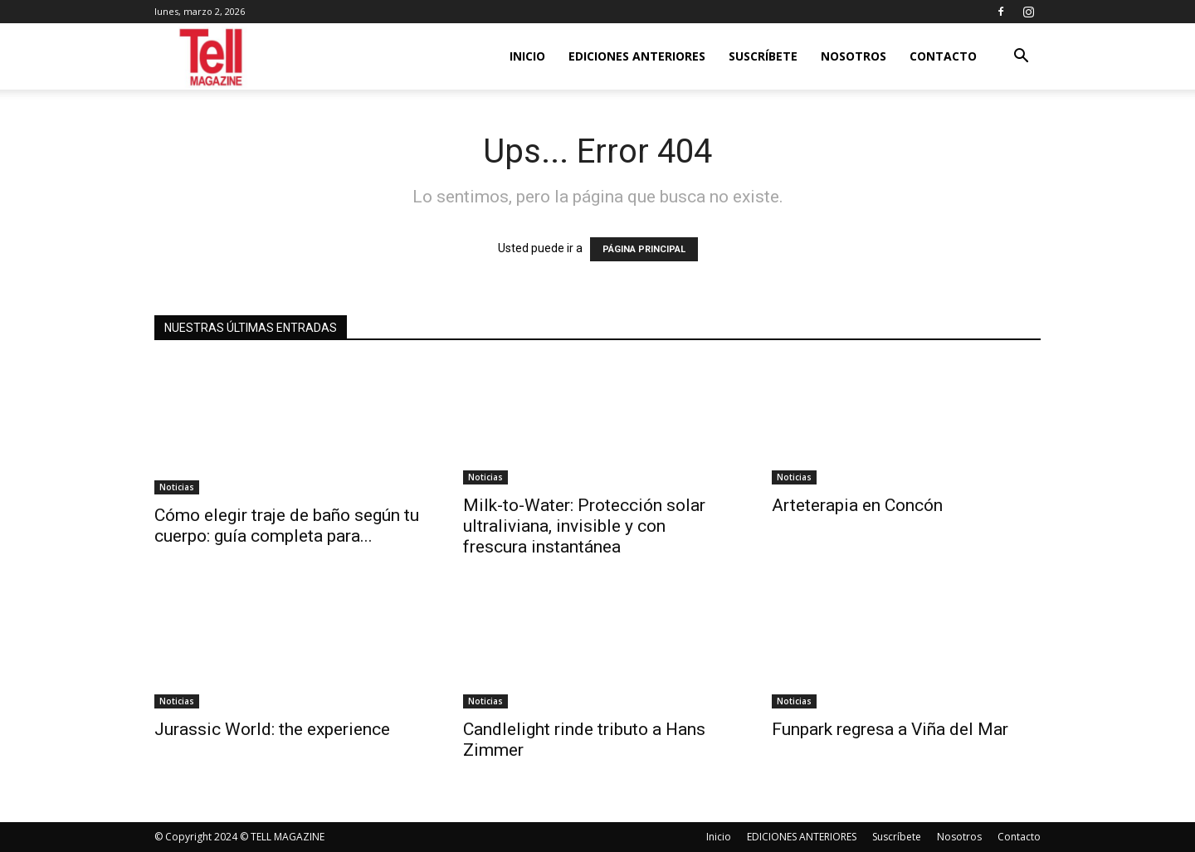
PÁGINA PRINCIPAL (643, 249)
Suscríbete (763, 56)
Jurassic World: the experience (272, 729)
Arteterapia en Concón (857, 505)
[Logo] (212, 56)
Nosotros (853, 56)
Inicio (527, 56)
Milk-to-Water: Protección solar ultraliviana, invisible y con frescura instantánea (584, 526)
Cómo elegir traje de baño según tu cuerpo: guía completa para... (286, 525)
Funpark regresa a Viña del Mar (890, 729)
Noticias (176, 487)
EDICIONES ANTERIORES (636, 56)
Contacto (943, 56)
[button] (1021, 58)
